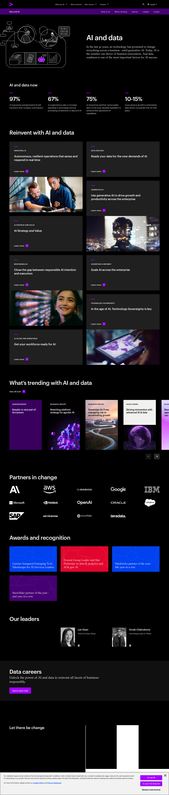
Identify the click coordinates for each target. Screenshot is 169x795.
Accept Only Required (151, 784)
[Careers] (104, 4)
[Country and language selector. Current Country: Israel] (152, 4)
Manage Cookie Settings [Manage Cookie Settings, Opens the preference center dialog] (151, 789)
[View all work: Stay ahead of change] (17, 391)
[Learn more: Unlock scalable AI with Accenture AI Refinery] (123, 272)
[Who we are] (91, 4)
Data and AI (14, 11)
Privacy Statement (54, 783)
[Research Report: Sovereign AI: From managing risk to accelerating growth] (101, 425)
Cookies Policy (38, 783)
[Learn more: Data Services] (123, 159)
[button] (20, 690)
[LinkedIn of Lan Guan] (79, 645)
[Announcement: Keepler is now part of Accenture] (25, 425)
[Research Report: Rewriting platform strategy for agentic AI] (63, 425)
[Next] (157, 456)
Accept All (151, 777)
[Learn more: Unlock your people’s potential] (46, 347)
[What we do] (61, 4)
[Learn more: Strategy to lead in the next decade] (46, 233)
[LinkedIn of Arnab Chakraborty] (130, 646)
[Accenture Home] (16, 4)
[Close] (165, 775)
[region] (84, 783)
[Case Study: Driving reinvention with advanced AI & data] (139, 425)
